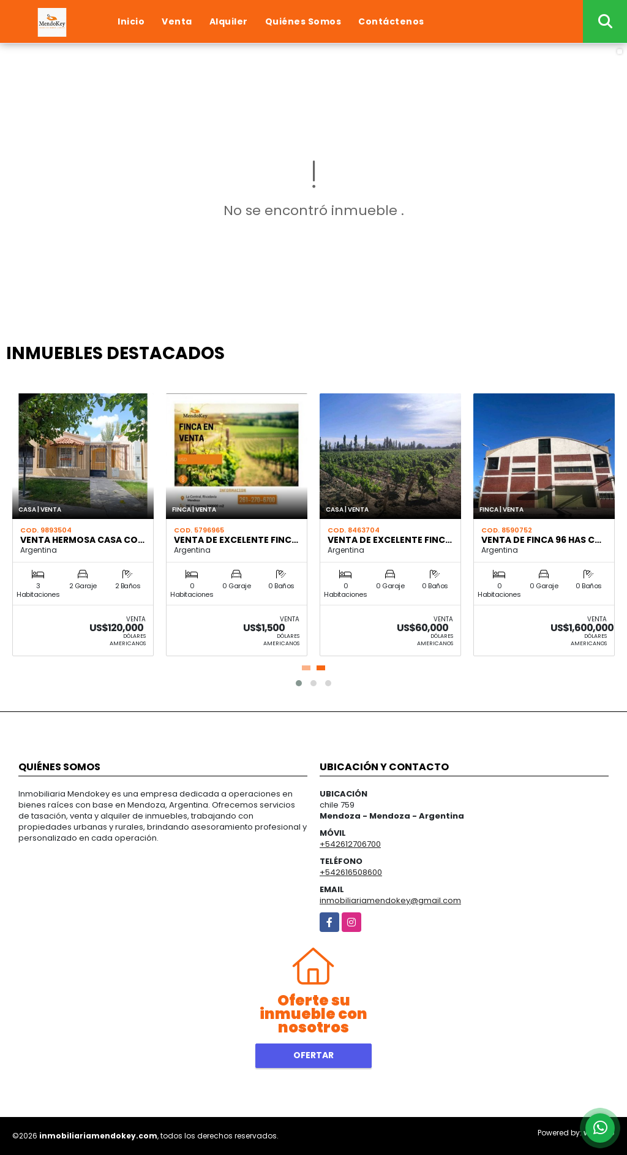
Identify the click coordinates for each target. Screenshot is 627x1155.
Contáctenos (391, 21)
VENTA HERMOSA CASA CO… (82, 539)
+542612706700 (350, 844)
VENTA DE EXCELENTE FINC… (236, 539)
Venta (177, 21)
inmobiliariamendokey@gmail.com (390, 900)
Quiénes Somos (303, 21)
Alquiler (228, 21)
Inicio (131, 21)
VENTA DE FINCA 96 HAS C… (541, 539)
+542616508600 (351, 872)
